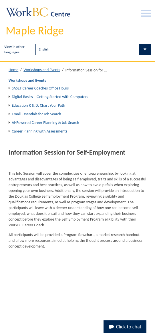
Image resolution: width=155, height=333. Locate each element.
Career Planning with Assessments (39, 131)
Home (13, 69)
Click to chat (125, 327)
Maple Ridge (35, 31)
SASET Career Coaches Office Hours (40, 88)
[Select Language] (93, 49)
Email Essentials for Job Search (36, 114)
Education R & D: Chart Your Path (38, 105)
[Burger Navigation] (146, 13)
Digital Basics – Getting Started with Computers (50, 96)
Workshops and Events (41, 69)
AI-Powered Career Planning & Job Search (45, 122)
